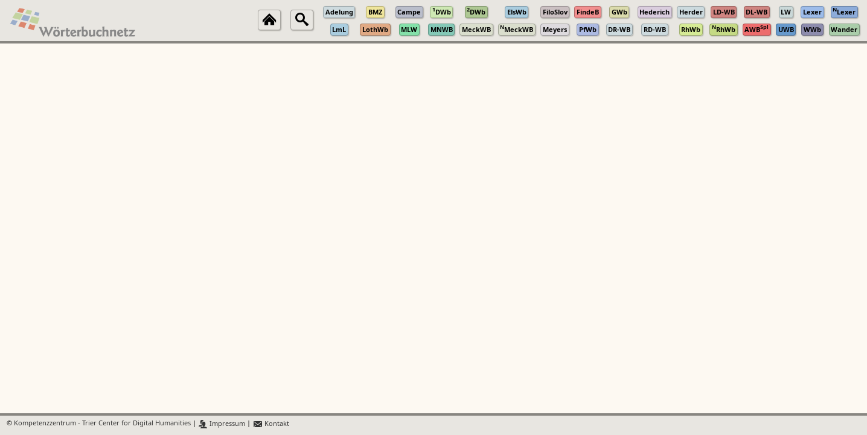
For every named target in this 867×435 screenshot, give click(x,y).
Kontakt (270, 423)
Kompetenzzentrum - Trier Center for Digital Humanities (102, 423)
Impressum (222, 423)
